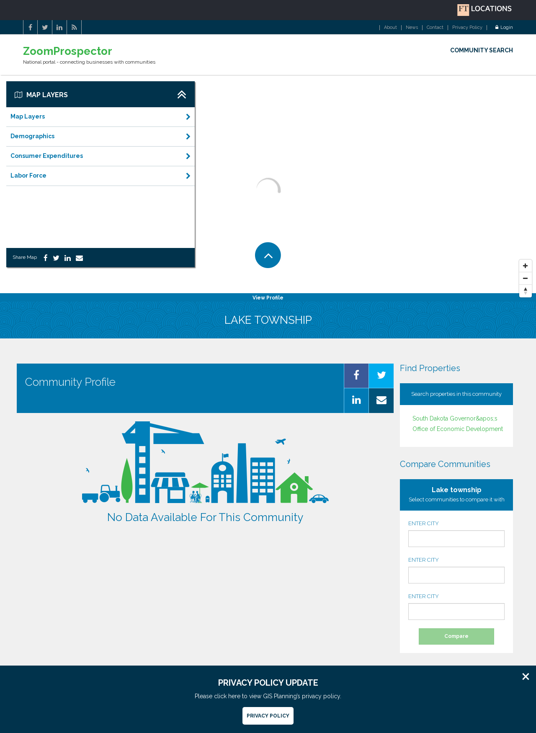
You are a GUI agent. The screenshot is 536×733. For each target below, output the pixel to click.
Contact (435, 27)
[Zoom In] (525, 266)
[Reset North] (525, 291)
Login (504, 27)
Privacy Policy (467, 27)
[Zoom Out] (525, 278)
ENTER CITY (456, 533)
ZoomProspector (67, 51)
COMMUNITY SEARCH (481, 50)
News (412, 27)
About (390, 27)
